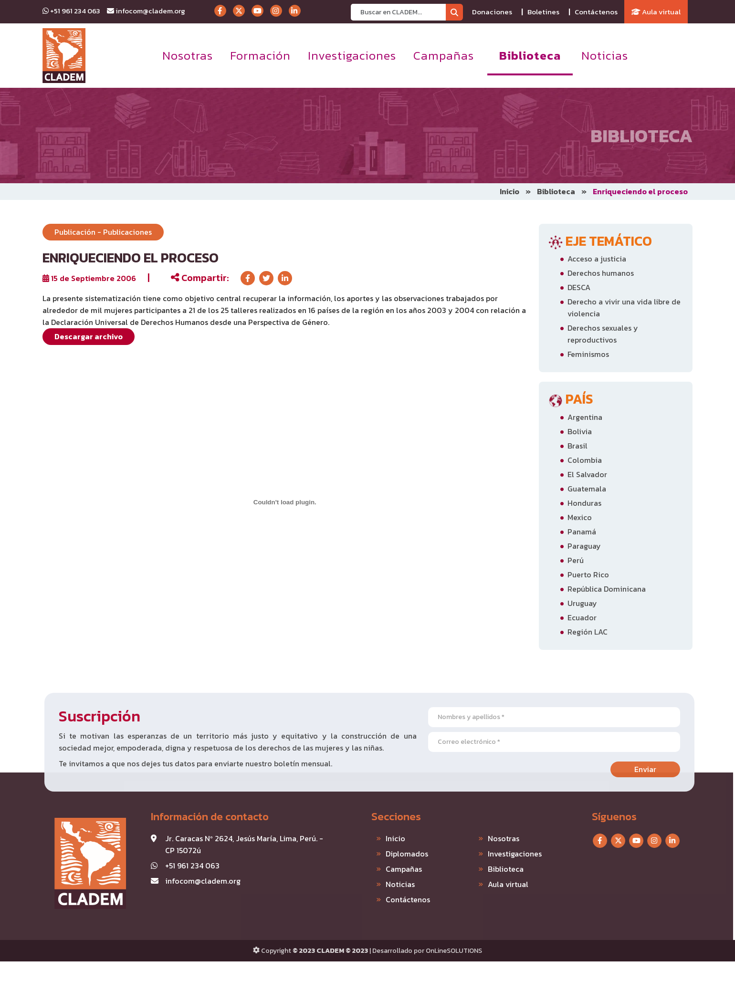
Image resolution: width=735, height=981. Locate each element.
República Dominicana (606, 589)
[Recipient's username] (398, 12)
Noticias (604, 55)
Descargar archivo (88, 336)
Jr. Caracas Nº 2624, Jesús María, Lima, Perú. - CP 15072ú (221, 844)
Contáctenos (596, 11)
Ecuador (582, 617)
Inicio (509, 191)
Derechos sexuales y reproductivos (602, 333)
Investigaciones (352, 55)
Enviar (668, 769)
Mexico (579, 517)
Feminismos (588, 354)
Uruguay (582, 603)
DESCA (578, 287)
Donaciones (492, 11)
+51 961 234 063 (71, 10)
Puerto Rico (588, 574)
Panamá (581, 531)
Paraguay (584, 546)
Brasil (577, 445)
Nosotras (187, 55)
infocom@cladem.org (146, 10)
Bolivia (579, 431)
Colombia (584, 460)
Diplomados (384, 853)
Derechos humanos (600, 273)
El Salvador (587, 474)
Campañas (443, 55)
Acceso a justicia (596, 258)
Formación (260, 55)
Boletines (543, 11)
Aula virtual (656, 11)
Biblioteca (530, 55)
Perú (575, 560)
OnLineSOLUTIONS (454, 951)
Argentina (584, 417)
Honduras (584, 503)
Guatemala (586, 488)
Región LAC (587, 631)
